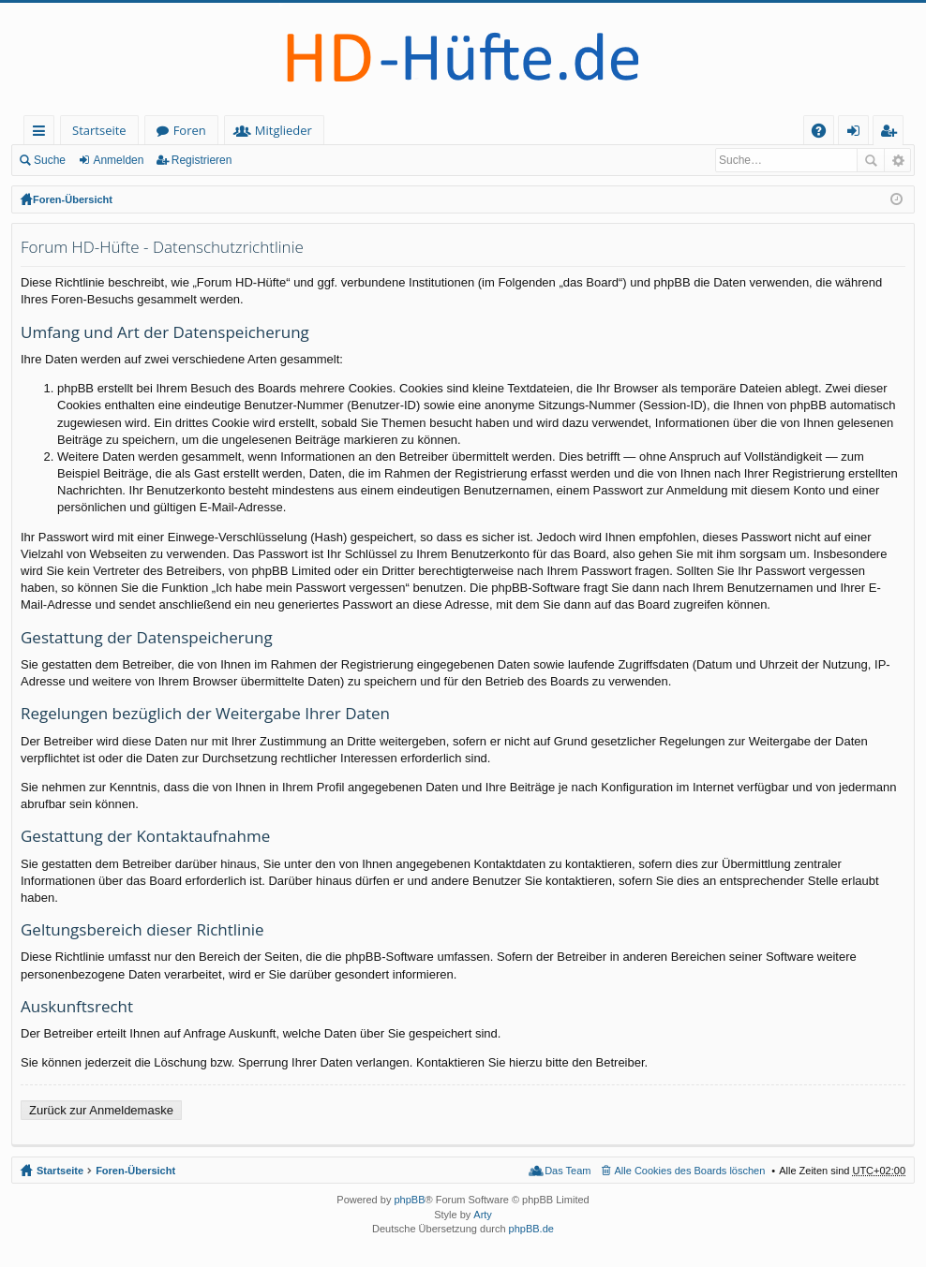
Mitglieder (283, 130)
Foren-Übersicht (72, 199)
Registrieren (202, 160)
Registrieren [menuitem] (892, 133)
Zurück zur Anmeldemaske (101, 1110)
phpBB (409, 1199)
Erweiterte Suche (897, 160)
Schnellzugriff (42, 133)
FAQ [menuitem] (824, 133)
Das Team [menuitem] (567, 1170)
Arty (482, 1214)
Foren (189, 130)
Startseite (99, 130)
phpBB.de (531, 1228)
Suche (50, 160)
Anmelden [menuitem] (858, 133)
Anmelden (118, 160)
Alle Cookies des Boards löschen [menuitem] (690, 1170)
